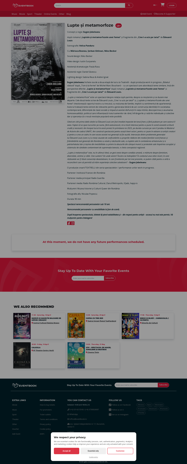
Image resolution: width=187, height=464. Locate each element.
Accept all (66, 451)
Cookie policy (93, 457)
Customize (120, 451)
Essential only (93, 451)
